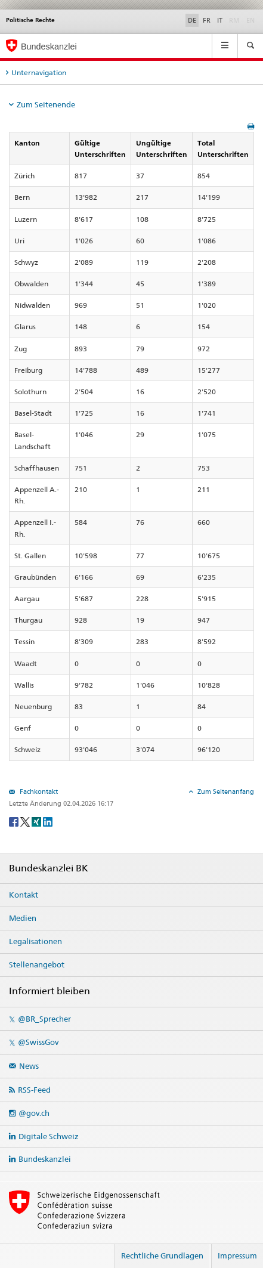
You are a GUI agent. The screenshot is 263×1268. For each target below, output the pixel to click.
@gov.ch (33, 1113)
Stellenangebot (36, 964)
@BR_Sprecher (44, 1018)
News (29, 1066)
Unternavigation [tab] (38, 72)
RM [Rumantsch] (234, 20)
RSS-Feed (34, 1089)
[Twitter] (26, 821)
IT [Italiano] (219, 20)
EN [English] (250, 20)
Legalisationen (35, 941)
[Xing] (37, 821)
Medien (22, 918)
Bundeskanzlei (44, 1159)
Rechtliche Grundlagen (162, 1255)
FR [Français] (207, 20)
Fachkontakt (38, 791)
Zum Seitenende (46, 104)
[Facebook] (14, 821)
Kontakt (23, 894)
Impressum (237, 1255)
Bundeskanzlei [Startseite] (49, 46)
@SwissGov (38, 1042)
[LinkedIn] (47, 821)
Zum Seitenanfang (225, 791)
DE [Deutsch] (192, 20)
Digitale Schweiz (48, 1136)
